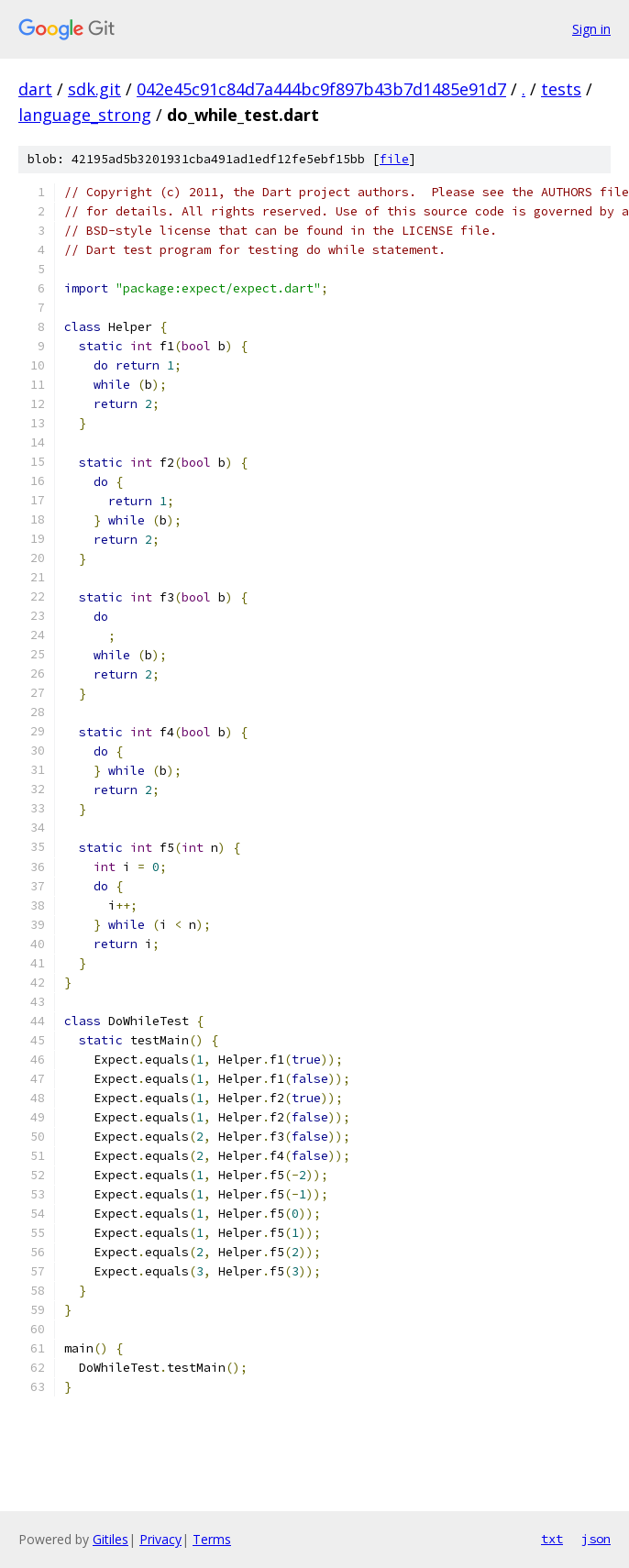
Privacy (160, 1539)
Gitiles (110, 1539)
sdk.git (94, 89)
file (394, 159)
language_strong (84, 115)
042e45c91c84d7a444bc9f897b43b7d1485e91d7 (321, 89)
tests (561, 89)
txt (552, 1538)
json (596, 1538)
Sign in (591, 29)
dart (35, 89)
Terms (212, 1539)
